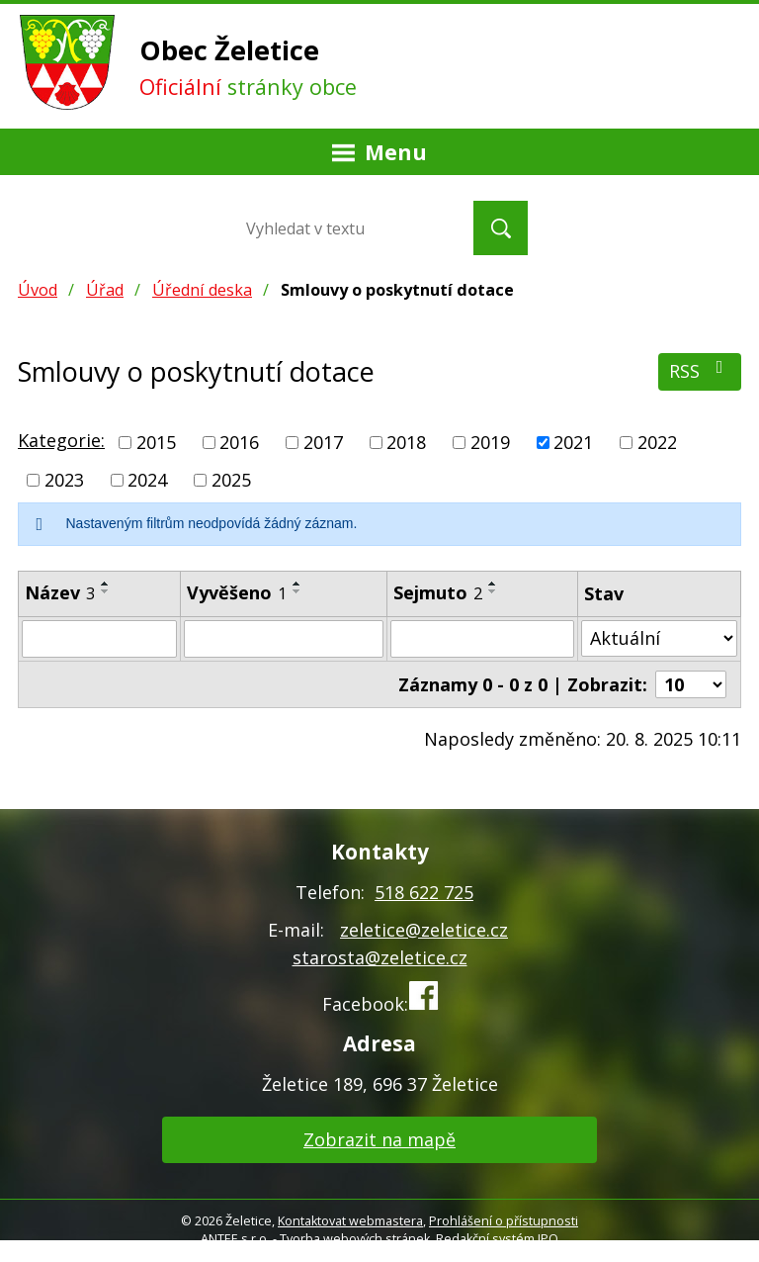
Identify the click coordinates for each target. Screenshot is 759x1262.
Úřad (105, 290)
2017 (323, 442)
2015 (156, 442)
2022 (657, 442)
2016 (239, 442)
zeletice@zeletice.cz (424, 930)
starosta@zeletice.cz (380, 957)
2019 (490, 442)
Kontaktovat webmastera (350, 1221)
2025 (231, 480)
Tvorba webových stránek (355, 1238)
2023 (64, 480)
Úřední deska (202, 290)
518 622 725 (424, 892)
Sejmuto (437, 592)
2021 (573, 442)
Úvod (37, 290)
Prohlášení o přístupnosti (503, 1221)
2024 (147, 480)
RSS (700, 370)
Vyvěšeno (237, 592)
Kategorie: (61, 440)
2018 (406, 442)
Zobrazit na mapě (379, 1139)
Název (60, 592)
